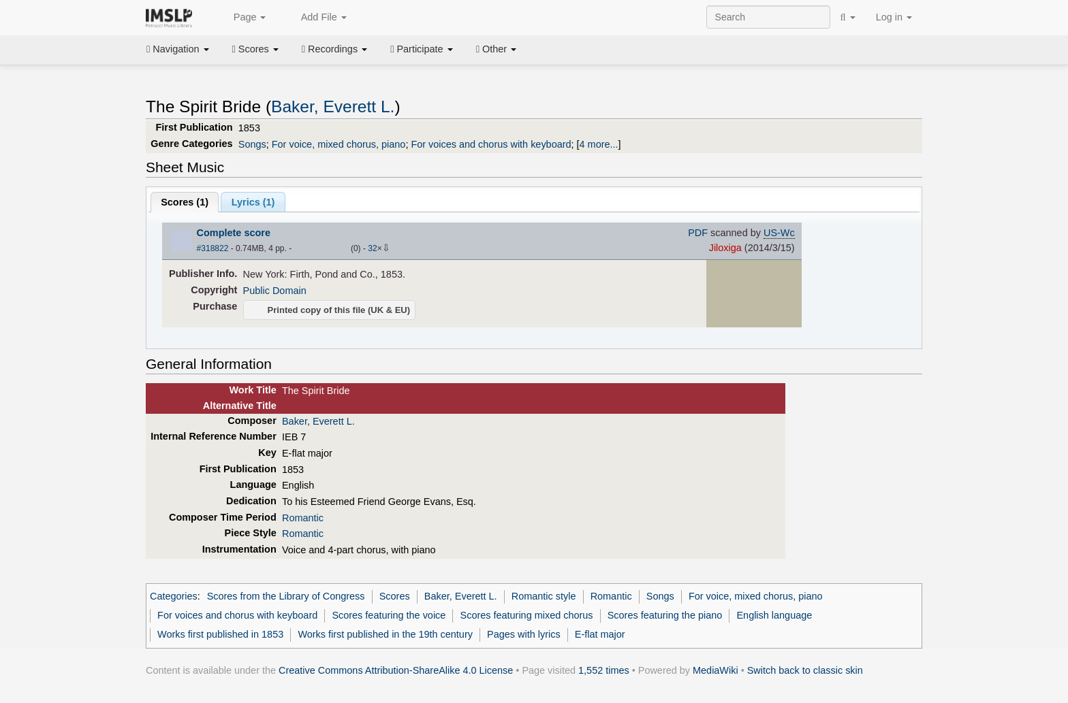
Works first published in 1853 (220, 634)
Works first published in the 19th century (385, 634)
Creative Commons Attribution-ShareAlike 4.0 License (396, 670)
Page (242, 18)
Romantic (303, 517)
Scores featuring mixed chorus (526, 615)
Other (496, 49)
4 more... (599, 144)
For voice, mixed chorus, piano (339, 144)
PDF (698, 232)
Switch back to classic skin (805, 670)
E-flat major (600, 634)
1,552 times (603, 670)
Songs (252, 144)
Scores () (184, 202)
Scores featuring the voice (388, 615)
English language (774, 615)
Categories (174, 596)
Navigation (177, 49)
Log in (894, 17)
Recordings (334, 49)
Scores (255, 49)
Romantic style (544, 596)
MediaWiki (715, 670)
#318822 (213, 248)
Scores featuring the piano (665, 615)
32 (372, 248)
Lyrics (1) (253, 202)
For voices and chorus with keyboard (491, 144)
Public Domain (275, 290)
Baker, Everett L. (332, 106)
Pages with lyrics (524, 634)
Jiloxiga (725, 247)
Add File (316, 18)
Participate (421, 49)
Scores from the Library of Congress (286, 596)
